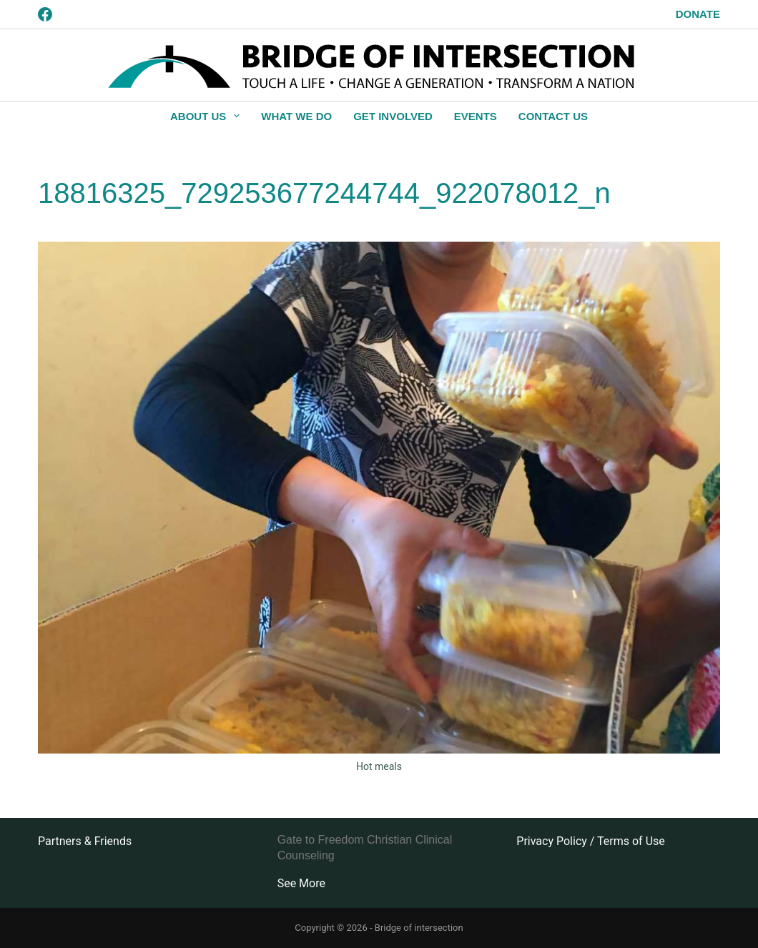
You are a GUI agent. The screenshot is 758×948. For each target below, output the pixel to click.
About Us (207, 115)
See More (301, 883)
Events (475, 116)
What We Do (296, 116)
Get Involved (393, 116)
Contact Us (553, 116)
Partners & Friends (85, 841)
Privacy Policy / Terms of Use (590, 841)
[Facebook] (45, 14)
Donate (698, 14)
